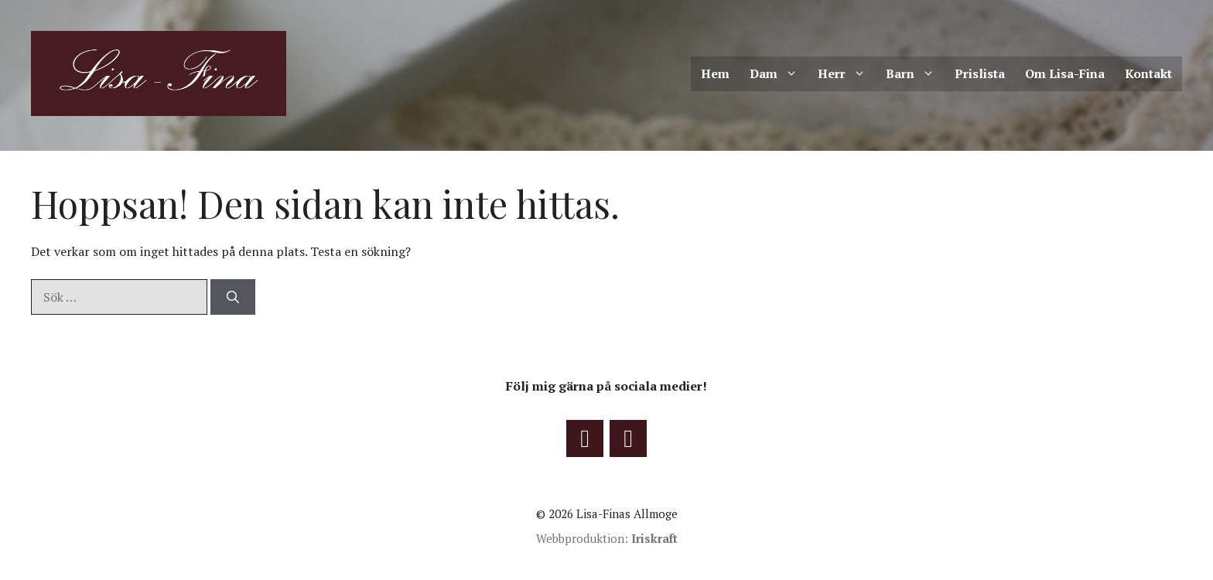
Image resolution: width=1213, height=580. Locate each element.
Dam (779, 73)
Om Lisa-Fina (1065, 73)
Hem (715, 73)
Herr (847, 73)
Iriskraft (654, 538)
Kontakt (1148, 73)
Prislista (980, 73)
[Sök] (232, 297)
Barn (915, 73)
